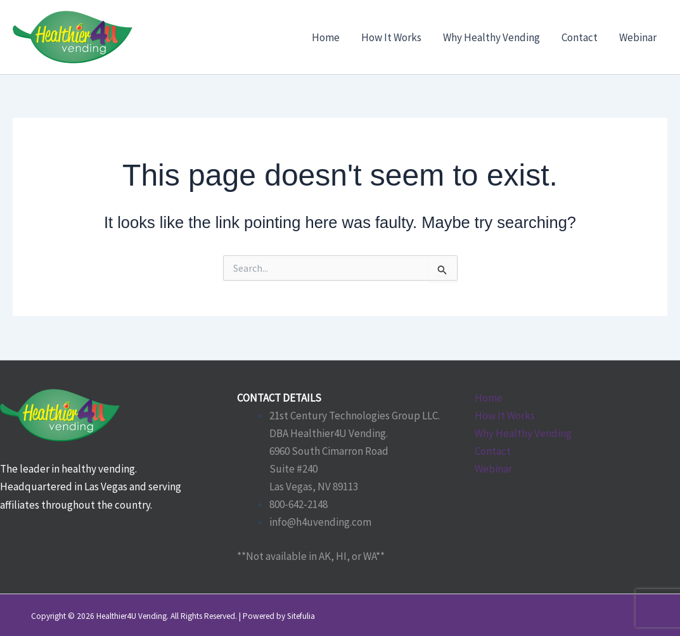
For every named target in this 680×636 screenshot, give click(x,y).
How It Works (505, 416)
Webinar (493, 469)
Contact (493, 451)
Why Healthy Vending (523, 433)
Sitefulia (301, 616)
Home (489, 398)
